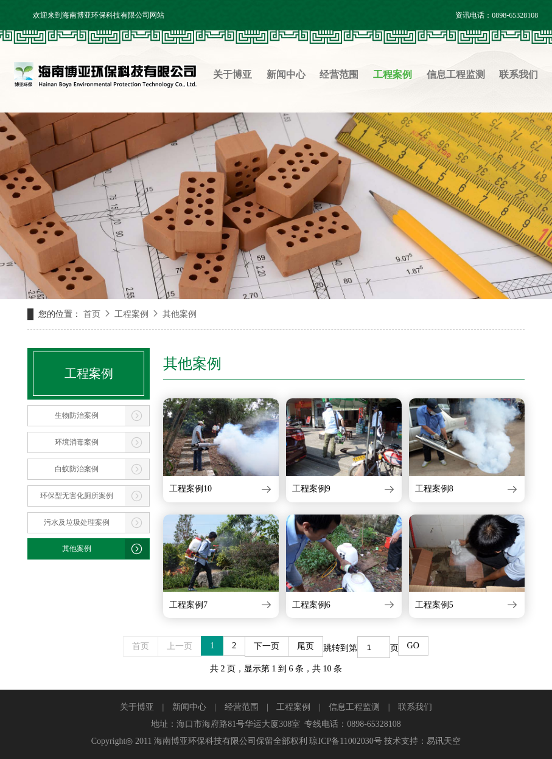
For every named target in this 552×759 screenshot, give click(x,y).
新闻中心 (189, 707)
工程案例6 (311, 604)
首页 (91, 314)
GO (413, 645)
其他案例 (179, 314)
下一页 (266, 646)
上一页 (179, 646)
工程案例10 (190, 488)
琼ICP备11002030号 (345, 741)
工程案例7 (188, 604)
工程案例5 (434, 604)
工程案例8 (434, 488)
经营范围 (242, 707)
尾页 (305, 646)
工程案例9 (311, 488)
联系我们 (415, 707)
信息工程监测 (354, 707)
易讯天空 (444, 741)
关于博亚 (137, 707)
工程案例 (131, 314)
